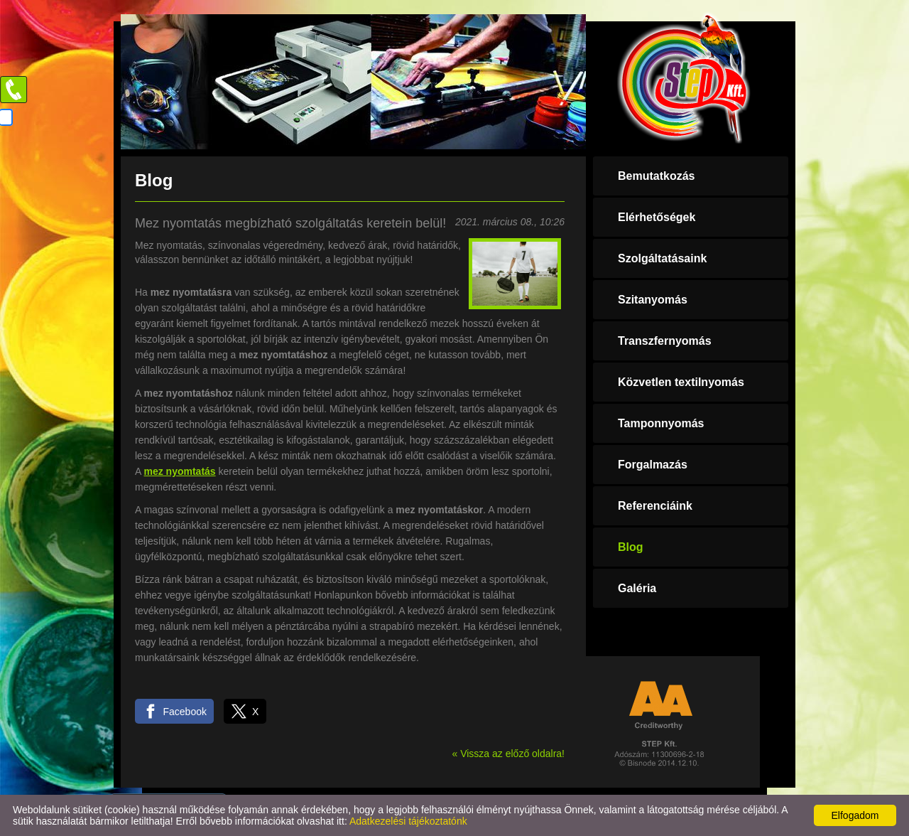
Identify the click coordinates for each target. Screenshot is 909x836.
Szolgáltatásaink (662, 258)
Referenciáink (655, 506)
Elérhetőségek (656, 217)
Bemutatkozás (656, 176)
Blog (630, 547)
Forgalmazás (652, 465)
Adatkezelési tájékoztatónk (408, 821)
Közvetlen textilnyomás (681, 382)
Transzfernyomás (665, 341)
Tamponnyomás (661, 423)
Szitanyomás (652, 300)
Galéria (637, 588)
